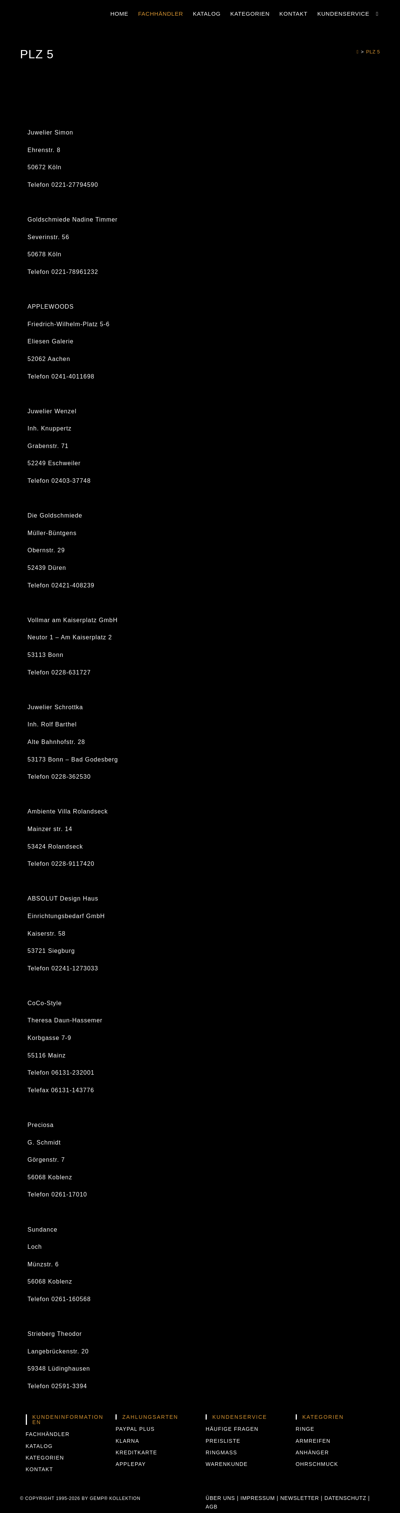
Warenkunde (227, 1464)
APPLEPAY (131, 1464)
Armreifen (313, 1441)
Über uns (220, 1498)
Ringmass (221, 1452)
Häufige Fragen (232, 1429)
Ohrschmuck (317, 1464)
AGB (212, 1507)
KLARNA (127, 1441)
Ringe (305, 1429)
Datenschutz (345, 1498)
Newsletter (299, 1498)
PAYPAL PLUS (135, 1429)
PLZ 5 (373, 52)
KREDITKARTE (136, 1452)
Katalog (39, 1446)
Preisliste (223, 1441)
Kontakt (39, 1469)
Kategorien (45, 1458)
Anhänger (312, 1452)
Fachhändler (48, 1434)
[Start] (358, 52)
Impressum (257, 1498)
